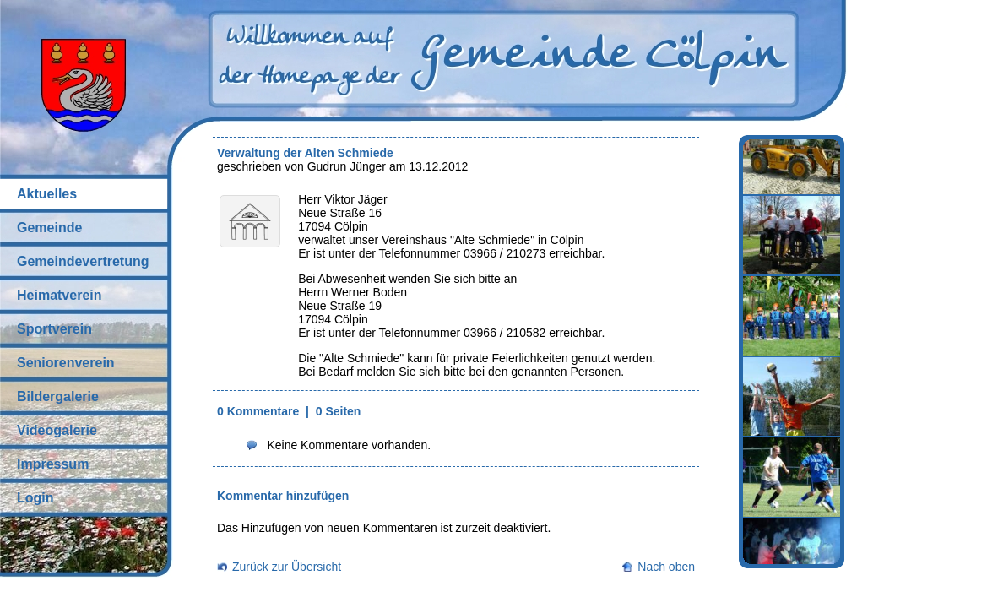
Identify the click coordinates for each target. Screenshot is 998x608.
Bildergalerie (58, 396)
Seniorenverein (66, 363)
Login (35, 498)
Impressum (53, 464)
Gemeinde (49, 227)
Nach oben (666, 566)
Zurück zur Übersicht (286, 566)
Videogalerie (57, 430)
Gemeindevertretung (83, 261)
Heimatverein (59, 295)
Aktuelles (47, 194)
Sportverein (54, 329)
